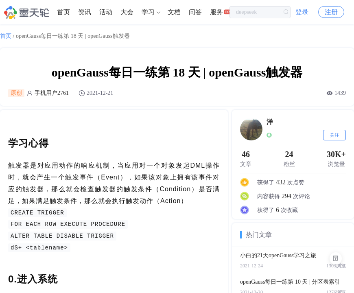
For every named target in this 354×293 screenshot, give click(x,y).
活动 (105, 12)
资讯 (84, 12)
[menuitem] (63, 12)
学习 (148, 12)
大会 (126, 12)
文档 (174, 12)
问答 (195, 12)
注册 (331, 12)
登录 (301, 12)
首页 (63, 12)
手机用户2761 (52, 93)
